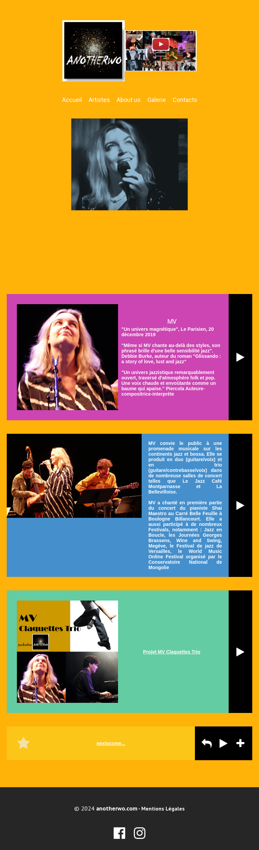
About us (129, 99)
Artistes (99, 99)
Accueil (72, 99)
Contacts (185, 99)
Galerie (156, 99)
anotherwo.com (116, 808)
